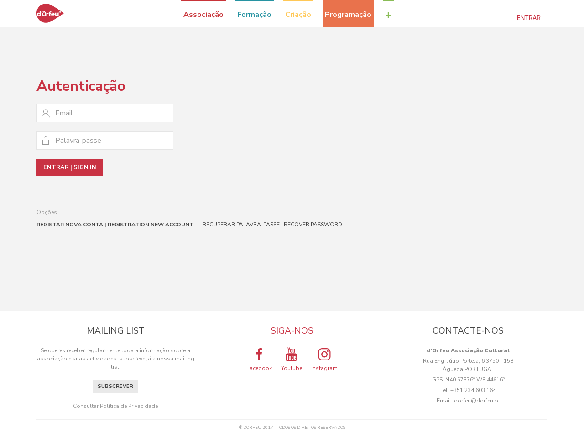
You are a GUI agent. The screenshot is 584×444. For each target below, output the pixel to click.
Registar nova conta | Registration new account (114, 224)
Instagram (324, 359)
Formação (254, 15)
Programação (348, 15)
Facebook (259, 359)
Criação (298, 15)
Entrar (529, 17)
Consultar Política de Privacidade (115, 406)
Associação (203, 15)
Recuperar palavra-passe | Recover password (272, 224)
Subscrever (115, 386)
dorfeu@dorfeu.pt (477, 400)
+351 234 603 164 (473, 390)
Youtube (291, 359)
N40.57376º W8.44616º (475, 379)
